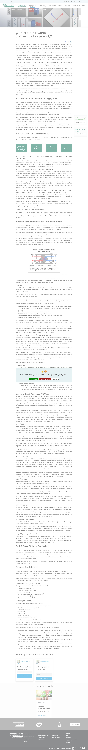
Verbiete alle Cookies (45, 379)
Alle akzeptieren (34, 379)
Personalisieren (55, 379)
